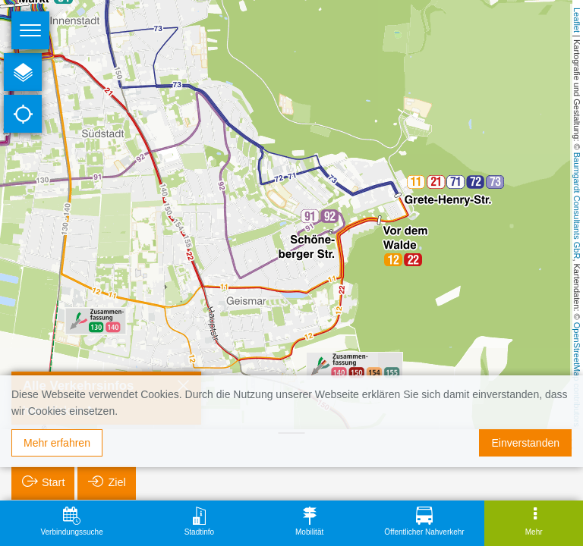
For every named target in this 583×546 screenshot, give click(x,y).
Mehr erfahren (57, 443)
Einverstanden (525, 443)
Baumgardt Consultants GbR (576, 205)
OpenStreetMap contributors (576, 374)
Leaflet (576, 20)
